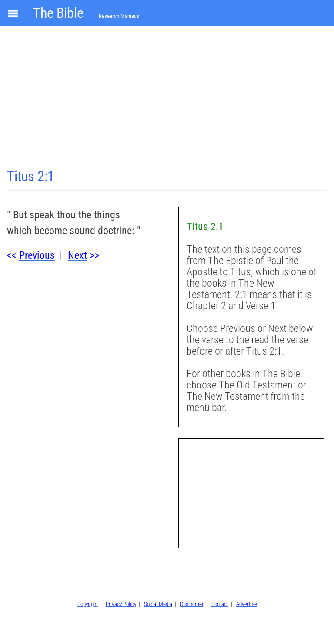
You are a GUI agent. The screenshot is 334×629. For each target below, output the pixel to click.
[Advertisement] (167, 98)
